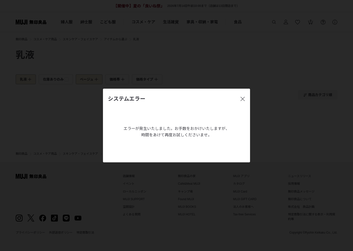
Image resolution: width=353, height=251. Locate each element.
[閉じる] (242, 99)
